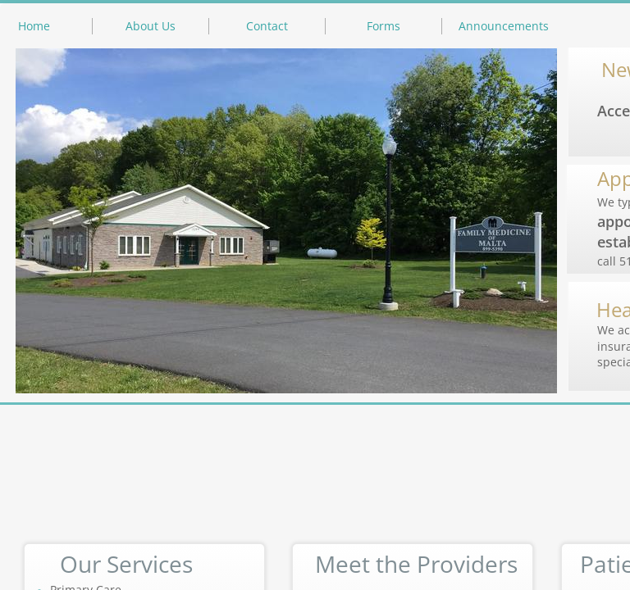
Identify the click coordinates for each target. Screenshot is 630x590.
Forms (383, 26)
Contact (267, 26)
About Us (151, 26)
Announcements (504, 26)
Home (34, 26)
